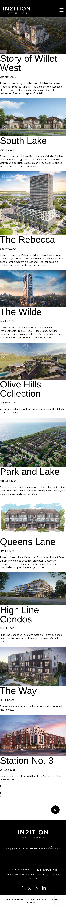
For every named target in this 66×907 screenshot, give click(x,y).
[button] (55, 809)
